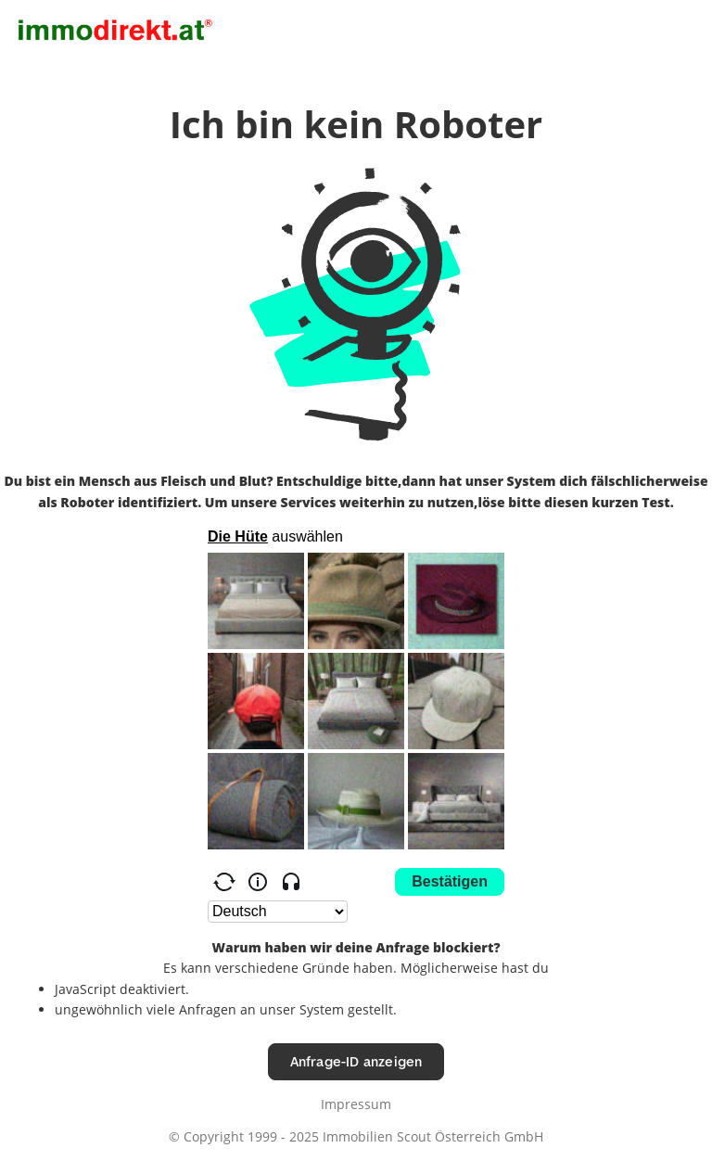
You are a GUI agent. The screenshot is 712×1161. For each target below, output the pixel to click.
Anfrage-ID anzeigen (356, 1061)
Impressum (356, 1104)
